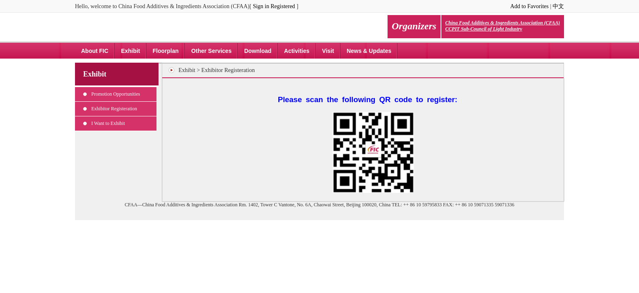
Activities (296, 51)
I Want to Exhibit (108, 123)
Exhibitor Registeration (114, 109)
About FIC (94, 51)
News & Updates (369, 51)
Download (257, 51)
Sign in (261, 6)
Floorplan (166, 51)
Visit (328, 51)
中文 (558, 6)
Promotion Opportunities (115, 94)
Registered (283, 6)
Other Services (211, 51)
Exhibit (130, 51)
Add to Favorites (529, 6)
